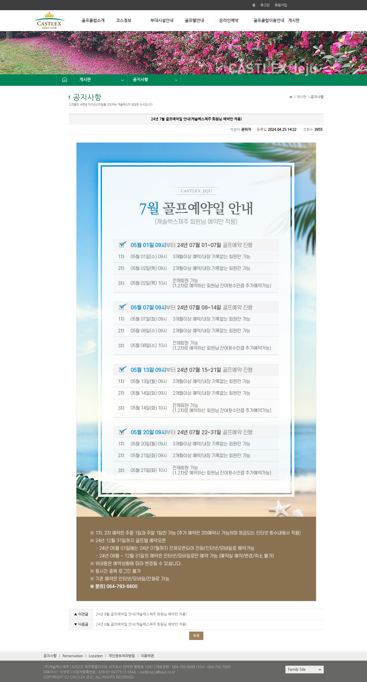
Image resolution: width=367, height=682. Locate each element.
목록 (196, 636)
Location (95, 656)
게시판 (293, 20)
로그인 (265, 5)
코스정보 (123, 20)
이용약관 (147, 656)
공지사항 (140, 79)
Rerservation (72, 656)
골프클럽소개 (93, 20)
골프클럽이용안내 (269, 20)
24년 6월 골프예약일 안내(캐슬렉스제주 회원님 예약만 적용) (141, 624)
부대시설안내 (161, 20)
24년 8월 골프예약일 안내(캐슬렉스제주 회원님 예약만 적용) (141, 614)
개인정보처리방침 (121, 656)
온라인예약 (228, 20)
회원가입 (281, 5)
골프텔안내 (194, 20)
